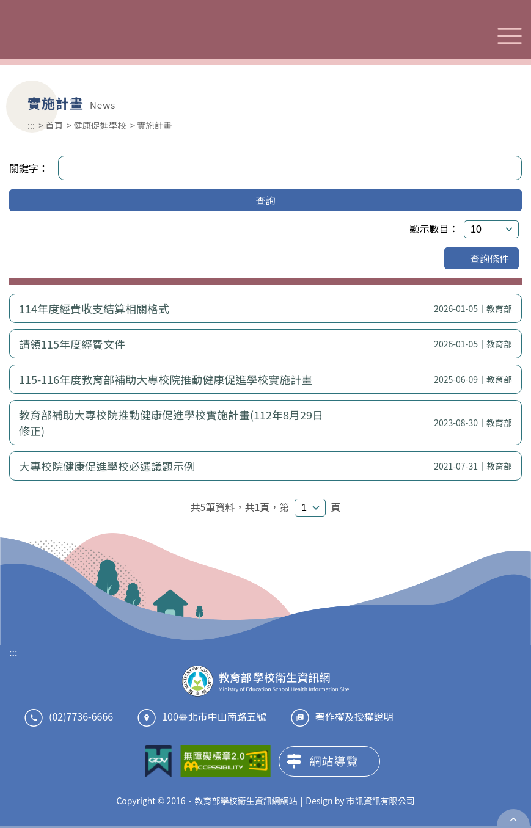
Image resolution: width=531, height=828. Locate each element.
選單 (509, 36)
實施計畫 (154, 124)
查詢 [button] (265, 200)
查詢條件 (481, 258)
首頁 (54, 124)
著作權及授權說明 (354, 716)
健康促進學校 (99, 124)
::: (31, 124)
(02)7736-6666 (81, 716)
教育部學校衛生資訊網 (90, 35)
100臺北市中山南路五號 (214, 716)
